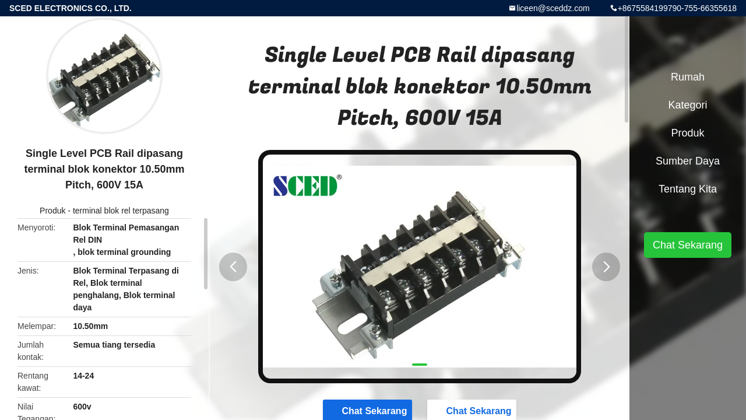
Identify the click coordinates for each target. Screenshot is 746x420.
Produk (52, 210)
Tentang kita (688, 189)
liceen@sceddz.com (553, 8)
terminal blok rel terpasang (121, 210)
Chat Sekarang (688, 245)
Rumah (688, 77)
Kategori (687, 105)
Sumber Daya (688, 161)
